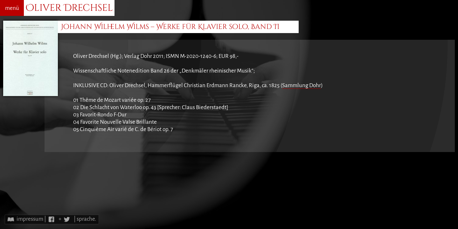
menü (12, 8)
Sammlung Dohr (301, 85)
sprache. (86, 219)
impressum (30, 219)
